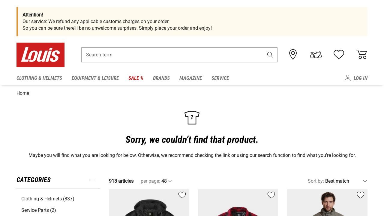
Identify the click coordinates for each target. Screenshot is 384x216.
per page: (150, 180)
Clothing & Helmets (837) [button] (47, 197)
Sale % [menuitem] (135, 78)
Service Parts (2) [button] (38, 209)
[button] (270, 56)
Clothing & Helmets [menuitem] (39, 78)
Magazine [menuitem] (190, 78)
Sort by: (316, 180)
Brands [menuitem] (161, 78)
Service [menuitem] (220, 78)
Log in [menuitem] (361, 78)
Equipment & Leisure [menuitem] (95, 78)
